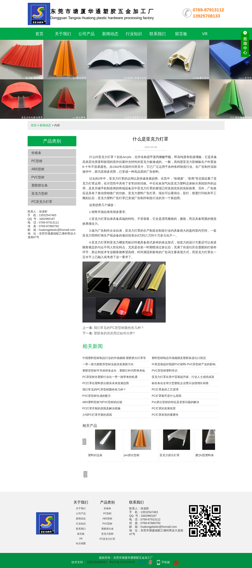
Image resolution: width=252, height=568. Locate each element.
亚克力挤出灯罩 (170, 455)
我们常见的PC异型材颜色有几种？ (119, 327)
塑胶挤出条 (39, 185)
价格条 (36, 153)
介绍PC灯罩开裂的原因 (97, 414)
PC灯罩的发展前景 (163, 408)
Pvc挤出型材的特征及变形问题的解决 (175, 402)
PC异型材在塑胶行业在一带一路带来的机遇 (109, 376)
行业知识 (134, 34)
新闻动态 (110, 34)
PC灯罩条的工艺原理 (165, 389)
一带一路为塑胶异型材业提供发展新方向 (108, 364)
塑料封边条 (95, 455)
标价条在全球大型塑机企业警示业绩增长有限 (180, 383)
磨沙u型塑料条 (204, 455)
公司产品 (86, 34)
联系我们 (157, 34)
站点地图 (81, 543)
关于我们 (63, 34)
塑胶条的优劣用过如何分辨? (114, 333)
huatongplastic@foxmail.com (57, 229)
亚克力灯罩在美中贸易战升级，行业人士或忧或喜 (183, 376)
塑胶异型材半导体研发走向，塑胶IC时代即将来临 (113, 370)
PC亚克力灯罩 (41, 201)
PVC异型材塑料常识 (164, 370)
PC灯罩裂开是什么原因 (166, 395)
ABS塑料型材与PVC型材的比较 (102, 402)
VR (205, 34)
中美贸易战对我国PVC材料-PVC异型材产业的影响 (183, 364)
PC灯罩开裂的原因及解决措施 (101, 408)
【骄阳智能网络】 (97, 562)
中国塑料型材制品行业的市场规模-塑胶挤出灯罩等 (114, 358)
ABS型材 (37, 169)
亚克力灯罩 (106, 157)
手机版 (165, 562)
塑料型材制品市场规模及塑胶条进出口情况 (179, 358)
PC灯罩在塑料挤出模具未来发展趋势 (105, 383)
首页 (39, 34)
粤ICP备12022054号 (122, 562)
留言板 (181, 34)
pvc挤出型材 (132, 455)
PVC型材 (38, 177)
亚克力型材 (39, 193)
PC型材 (36, 161)
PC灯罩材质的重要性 (165, 414)
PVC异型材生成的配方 (96, 395)
